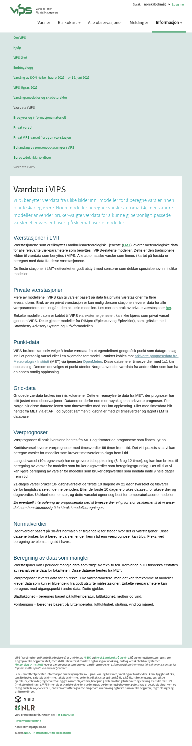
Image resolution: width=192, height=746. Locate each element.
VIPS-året (20, 57)
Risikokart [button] (69, 22)
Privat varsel (23, 127)
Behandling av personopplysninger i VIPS (44, 147)
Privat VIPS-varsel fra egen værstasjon (42, 137)
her (168, 308)
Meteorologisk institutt (29, 664)
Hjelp (17, 47)
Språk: (137, 4)
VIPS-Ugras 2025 (26, 87)
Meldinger (139, 22)
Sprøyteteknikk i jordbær (32, 157)
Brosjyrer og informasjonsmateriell (40, 117)
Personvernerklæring (28, 721)
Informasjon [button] (169, 22)
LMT (126, 245)
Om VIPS (20, 37)
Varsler (44, 22)
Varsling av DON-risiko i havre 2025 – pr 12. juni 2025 (52, 77)
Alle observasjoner (105, 22)
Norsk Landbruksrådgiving (112, 657)
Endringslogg (23, 67)
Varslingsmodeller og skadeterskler (40, 97)
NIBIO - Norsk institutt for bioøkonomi (47, 733)
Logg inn (178, 4)
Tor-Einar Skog (65, 715)
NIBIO (87, 657)
